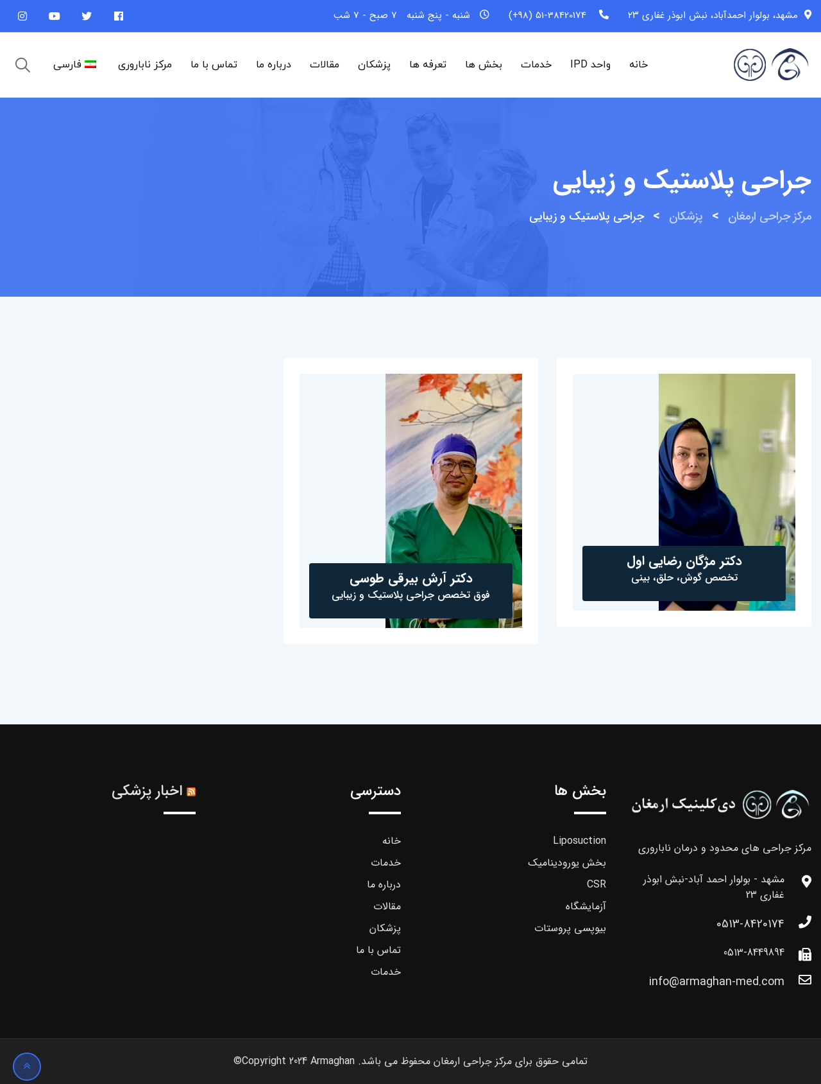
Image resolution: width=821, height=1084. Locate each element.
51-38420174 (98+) (547, 15)
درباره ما (273, 65)
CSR (596, 885)
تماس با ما (213, 65)
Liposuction (579, 841)
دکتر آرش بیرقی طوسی (411, 578)
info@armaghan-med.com (716, 982)
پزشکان (374, 65)
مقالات (324, 65)
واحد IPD (590, 65)
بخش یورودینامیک (567, 863)
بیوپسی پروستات (570, 928)
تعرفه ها (427, 65)
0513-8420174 (750, 924)
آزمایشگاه (586, 906)
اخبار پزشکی (147, 791)
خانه (638, 65)
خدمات (536, 65)
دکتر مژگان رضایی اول (684, 561)
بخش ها (483, 65)
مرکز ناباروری (145, 65)
